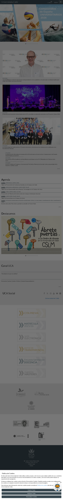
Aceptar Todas (31, 490)
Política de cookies (42, 485)
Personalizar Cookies (31, 496)
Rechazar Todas (31, 493)
